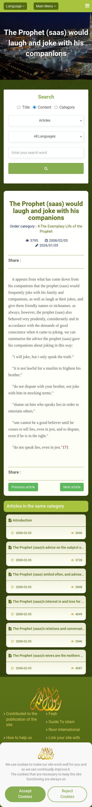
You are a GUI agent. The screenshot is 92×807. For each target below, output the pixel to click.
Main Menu (46, 6)
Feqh (53, 713)
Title (23, 107)
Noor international (64, 729)
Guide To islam (62, 721)
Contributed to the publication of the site (21, 719)
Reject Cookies (67, 794)
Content (42, 107)
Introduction (20, 520)
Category (64, 107)
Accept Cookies (25, 794)
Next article (71, 487)
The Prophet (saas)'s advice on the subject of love (49, 547)
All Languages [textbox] (44, 136)
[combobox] (46, 120)
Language (15, 6)
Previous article (23, 487)
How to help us (19, 737)
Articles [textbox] (44, 120)
